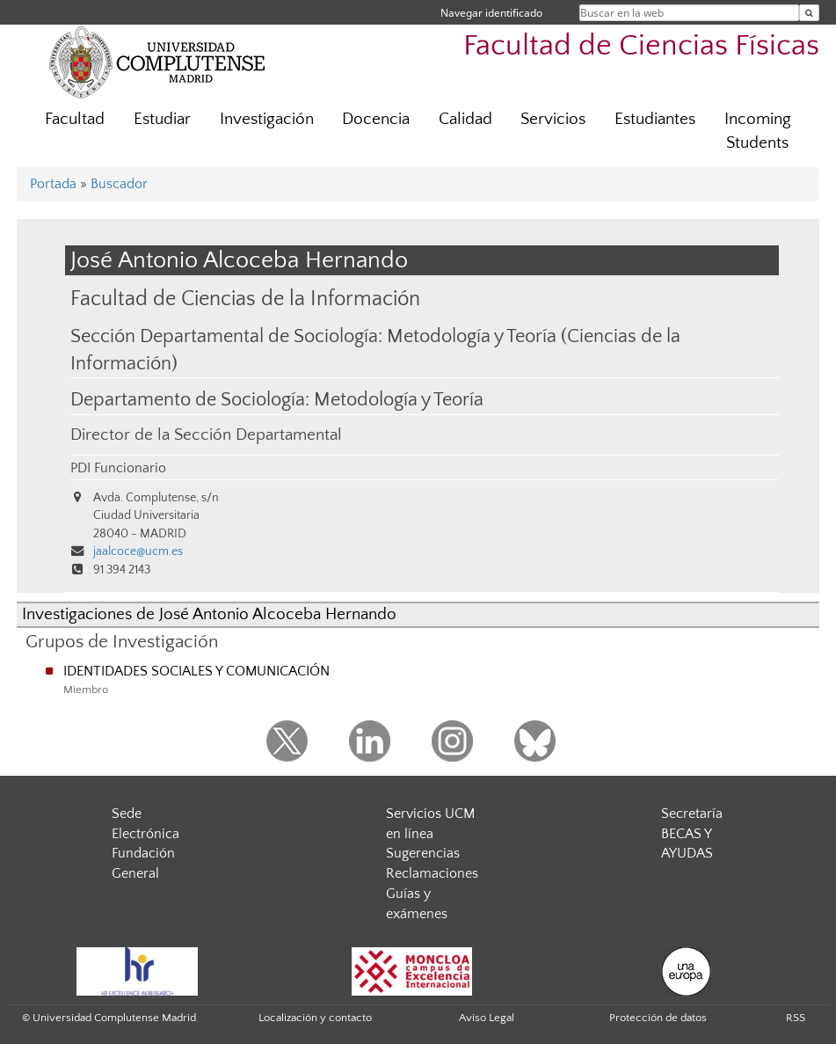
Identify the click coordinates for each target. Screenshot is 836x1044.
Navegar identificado (491, 12)
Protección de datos (658, 1017)
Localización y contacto (315, 1017)
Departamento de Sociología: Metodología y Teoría (276, 400)
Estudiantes (654, 119)
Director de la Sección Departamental (206, 435)
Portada (53, 184)
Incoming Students (757, 131)
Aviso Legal (486, 1017)
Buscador (119, 184)
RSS (795, 1017)
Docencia (376, 119)
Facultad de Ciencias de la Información (245, 298)
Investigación (267, 119)
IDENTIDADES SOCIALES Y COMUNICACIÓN (196, 671)
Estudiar (162, 119)
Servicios (552, 119)
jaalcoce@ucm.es (138, 551)
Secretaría (692, 813)
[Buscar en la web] (809, 12)
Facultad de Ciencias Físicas (641, 46)
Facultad (75, 119)
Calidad (465, 119)
